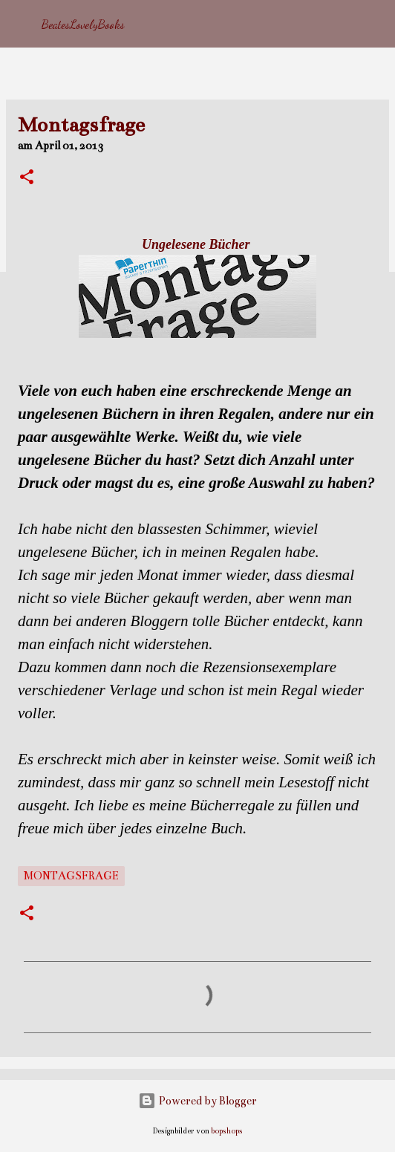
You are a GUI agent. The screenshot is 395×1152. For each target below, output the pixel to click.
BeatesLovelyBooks (83, 24)
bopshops (227, 1131)
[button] (27, 178)
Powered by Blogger (197, 1100)
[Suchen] (374, 24)
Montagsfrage (71, 875)
